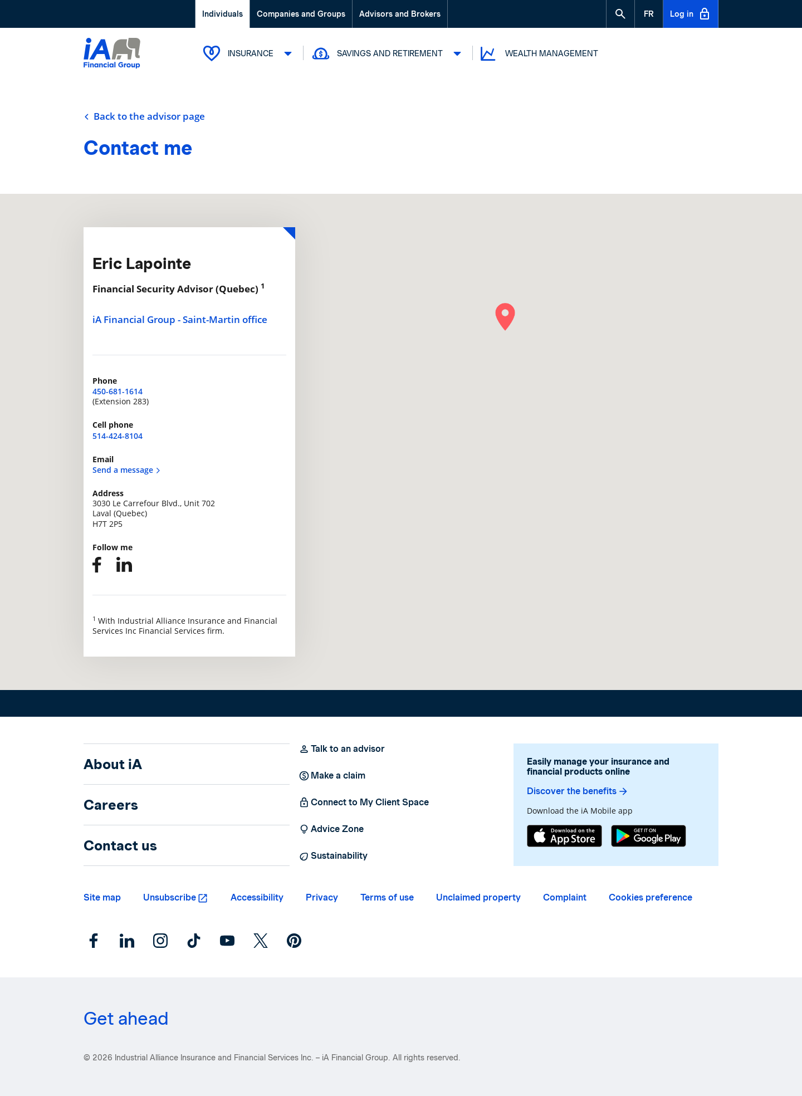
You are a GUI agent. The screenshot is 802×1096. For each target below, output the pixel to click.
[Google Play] (648, 836)
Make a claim (332, 775)
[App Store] (564, 836)
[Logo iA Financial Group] (112, 54)
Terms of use (387, 897)
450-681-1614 (117, 391)
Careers (111, 805)
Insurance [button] (249, 53)
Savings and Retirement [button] (388, 53)
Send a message (126, 469)
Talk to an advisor (342, 749)
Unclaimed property (478, 897)
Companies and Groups (301, 13)
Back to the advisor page (144, 116)
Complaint (564, 897)
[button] (620, 14)
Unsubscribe (169, 897)
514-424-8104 (117, 435)
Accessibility (257, 897)
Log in (690, 14)
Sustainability (333, 856)
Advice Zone (331, 829)
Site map (102, 897)
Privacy (322, 897)
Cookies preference (650, 897)
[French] (649, 14)
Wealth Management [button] (538, 54)
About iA (113, 764)
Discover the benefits (578, 791)
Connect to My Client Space (364, 802)
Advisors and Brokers (400, 13)
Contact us (120, 845)
